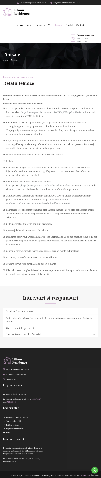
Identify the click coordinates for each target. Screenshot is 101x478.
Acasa (20, 25)
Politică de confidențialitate (17, 417)
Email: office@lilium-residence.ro (32, 2)
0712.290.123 (82, 41)
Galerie (39, 25)
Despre (29, 25)
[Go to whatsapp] (94, 470)
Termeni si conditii (13, 420)
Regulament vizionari (15, 427)
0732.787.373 (82, 38)
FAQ (8, 431)
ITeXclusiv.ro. (84, 473)
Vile (50, 25)
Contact (80, 25)
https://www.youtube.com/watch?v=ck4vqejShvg (45, 185)
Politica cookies (12, 424)
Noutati (69, 25)
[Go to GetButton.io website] (94, 475)
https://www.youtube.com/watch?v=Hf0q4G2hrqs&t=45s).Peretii (53, 112)
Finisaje (59, 25)
